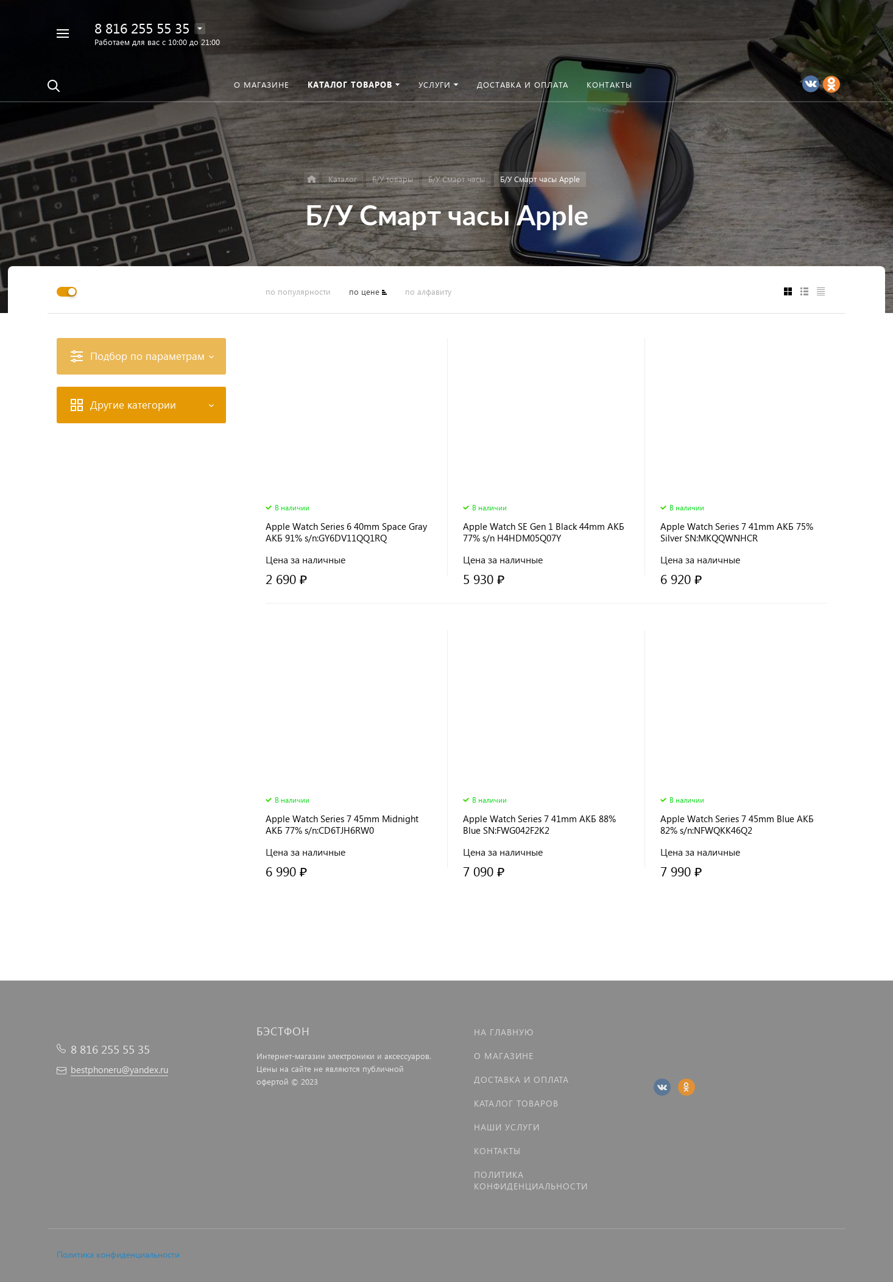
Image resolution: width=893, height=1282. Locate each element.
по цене (364, 291)
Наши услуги (507, 1127)
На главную (504, 1032)
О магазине (504, 1056)
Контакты (497, 1151)
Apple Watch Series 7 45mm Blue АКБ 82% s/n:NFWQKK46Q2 (737, 824)
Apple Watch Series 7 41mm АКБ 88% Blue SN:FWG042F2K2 (539, 824)
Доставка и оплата (521, 1079)
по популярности (298, 291)
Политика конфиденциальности (118, 1254)
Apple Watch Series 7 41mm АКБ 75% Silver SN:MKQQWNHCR (736, 532)
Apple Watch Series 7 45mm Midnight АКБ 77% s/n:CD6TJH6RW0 (342, 824)
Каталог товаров (516, 1103)
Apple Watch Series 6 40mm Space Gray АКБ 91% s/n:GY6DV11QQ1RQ (346, 532)
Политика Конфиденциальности (531, 1180)
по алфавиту (428, 291)
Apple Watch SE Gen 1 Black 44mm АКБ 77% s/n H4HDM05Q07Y (543, 532)
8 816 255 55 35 (141, 27)
